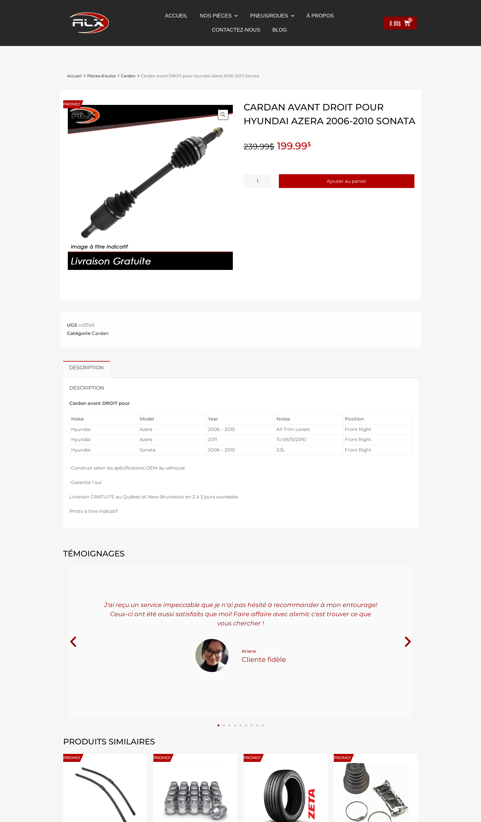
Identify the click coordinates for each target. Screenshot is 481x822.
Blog (279, 30)
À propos (320, 16)
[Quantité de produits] (257, 181)
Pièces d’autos (101, 76)
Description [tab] (86, 367)
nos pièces (219, 16)
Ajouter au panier (347, 181)
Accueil (176, 16)
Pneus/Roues (272, 16)
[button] (223, 114)
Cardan (128, 76)
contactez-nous (236, 30)
